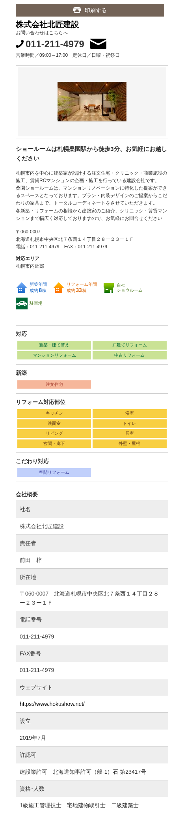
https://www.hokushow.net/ (52, 704)
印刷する (96, 10)
